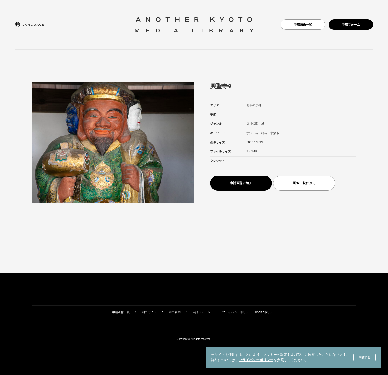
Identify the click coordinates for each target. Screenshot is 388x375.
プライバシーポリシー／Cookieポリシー (249, 312)
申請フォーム (351, 24)
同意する (364, 357)
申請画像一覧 (303, 24)
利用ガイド (149, 312)
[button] (29, 24)
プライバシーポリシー (256, 360)
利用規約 (175, 312)
